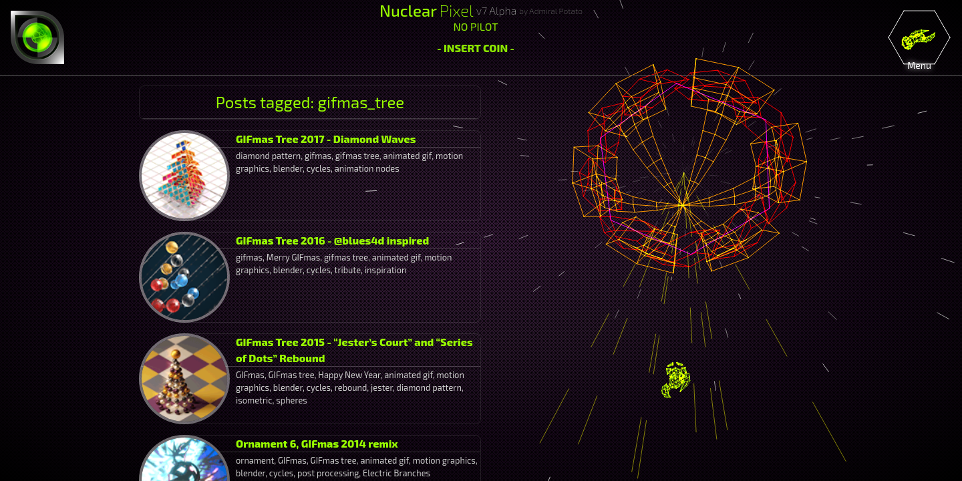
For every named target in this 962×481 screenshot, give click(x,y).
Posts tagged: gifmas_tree (310, 102)
